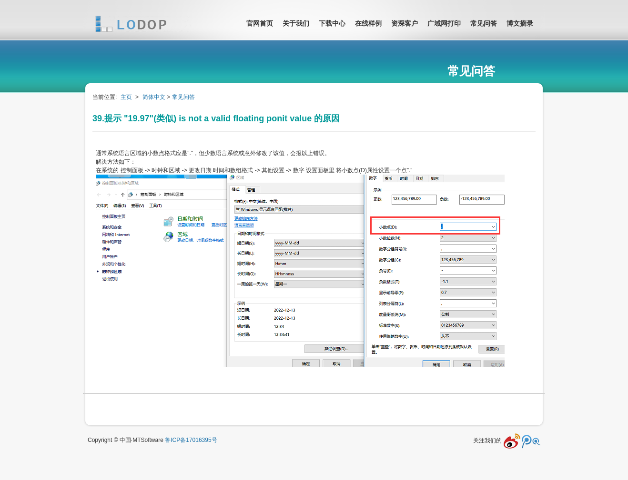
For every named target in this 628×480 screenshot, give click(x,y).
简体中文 (153, 97)
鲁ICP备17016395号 (191, 440)
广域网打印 (444, 23)
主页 (126, 97)
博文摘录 (519, 23)
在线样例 (368, 23)
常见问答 (483, 23)
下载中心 (332, 23)
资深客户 (404, 23)
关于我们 (296, 23)
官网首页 (259, 23)
